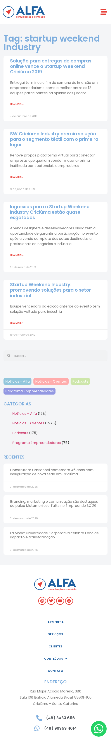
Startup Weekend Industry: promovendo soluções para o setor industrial (50, 290)
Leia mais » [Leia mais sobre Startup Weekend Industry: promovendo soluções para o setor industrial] (17, 323)
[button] (104, 12)
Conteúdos (55, 658)
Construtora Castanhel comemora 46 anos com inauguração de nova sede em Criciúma (52, 472)
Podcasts (80, 381)
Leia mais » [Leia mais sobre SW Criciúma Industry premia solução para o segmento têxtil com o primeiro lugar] (17, 177)
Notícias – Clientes (28, 423)
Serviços (55, 634)
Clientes (55, 646)
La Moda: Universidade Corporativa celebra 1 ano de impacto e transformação (54, 535)
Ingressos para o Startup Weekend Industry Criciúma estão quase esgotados (50, 212)
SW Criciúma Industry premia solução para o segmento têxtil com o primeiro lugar (54, 139)
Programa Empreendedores (29, 391)
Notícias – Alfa (24, 413)
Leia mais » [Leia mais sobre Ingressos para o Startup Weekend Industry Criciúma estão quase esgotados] (17, 255)
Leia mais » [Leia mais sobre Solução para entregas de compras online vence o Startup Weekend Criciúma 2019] (17, 104)
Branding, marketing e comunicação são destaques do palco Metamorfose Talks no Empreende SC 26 (54, 503)
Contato (55, 671)
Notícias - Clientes (51, 381)
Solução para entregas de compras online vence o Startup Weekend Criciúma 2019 (50, 66)
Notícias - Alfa (17, 381)
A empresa (56, 622)
